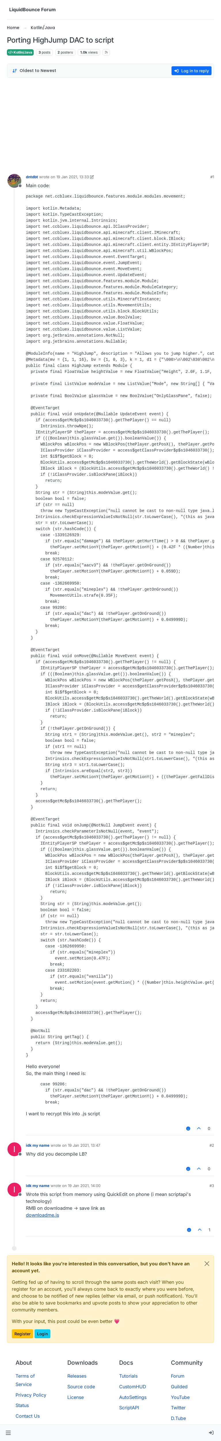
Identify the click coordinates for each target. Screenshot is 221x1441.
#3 (211, 1185)
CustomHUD (132, 1386)
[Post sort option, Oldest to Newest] (34, 70)
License (75, 1397)
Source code (81, 1386)
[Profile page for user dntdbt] (14, 181)
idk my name (37, 1145)
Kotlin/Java (20, 52)
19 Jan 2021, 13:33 (72, 177)
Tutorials (128, 1376)
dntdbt (32, 177)
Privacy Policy (31, 1395)
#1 (212, 177)
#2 (211, 1145)
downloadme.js (42, 1215)
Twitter (178, 1407)
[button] (8, 1433)
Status (22, 1405)
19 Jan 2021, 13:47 (84, 1145)
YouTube (180, 1397)
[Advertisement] (110, 124)
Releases (76, 1376)
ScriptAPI (129, 1407)
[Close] (207, 1264)
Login (42, 1333)
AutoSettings (132, 1397)
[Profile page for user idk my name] (14, 1149)
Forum (177, 1376)
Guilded (179, 1386)
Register (22, 1333)
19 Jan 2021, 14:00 (84, 1185)
